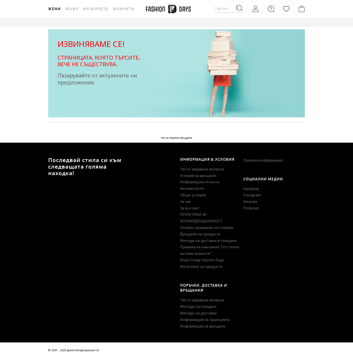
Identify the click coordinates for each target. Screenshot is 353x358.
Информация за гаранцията (205, 319)
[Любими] (286, 9)
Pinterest (251, 208)
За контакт (189, 208)
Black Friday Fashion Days (202, 260)
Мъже (72, 9)
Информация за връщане (202, 326)
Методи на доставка (198, 313)
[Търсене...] (228, 8)
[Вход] (256, 9)
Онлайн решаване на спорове (206, 227)
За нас (185, 201)
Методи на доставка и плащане (208, 240)
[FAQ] (271, 9)
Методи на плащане (198, 306)
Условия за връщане (198, 175)
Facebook (251, 188)
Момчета (123, 9)
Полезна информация (262, 160)
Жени (54, 9)
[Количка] (301, 9)
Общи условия (193, 195)
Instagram (252, 195)
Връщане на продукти (200, 234)
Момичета (95, 9)
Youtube (250, 201)
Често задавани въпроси (202, 169)
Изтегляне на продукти (201, 266)
